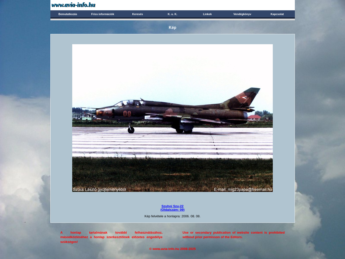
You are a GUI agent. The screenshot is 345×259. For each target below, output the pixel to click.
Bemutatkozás (67, 14)
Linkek (207, 14)
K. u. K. (172, 14)
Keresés (137, 14)
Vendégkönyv (242, 14)
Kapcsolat (277, 14)
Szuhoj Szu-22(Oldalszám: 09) (172, 208)
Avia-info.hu (82, 5)
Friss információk (102, 14)
